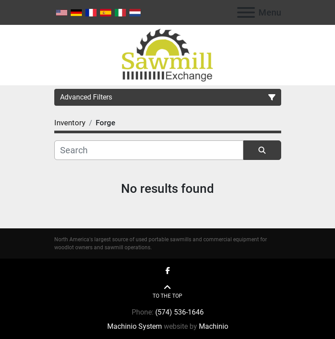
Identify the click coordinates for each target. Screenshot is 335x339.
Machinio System (134, 326)
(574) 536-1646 (179, 312)
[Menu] (246, 12)
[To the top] (167, 291)
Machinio (213, 326)
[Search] (148, 150)
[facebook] (167, 271)
